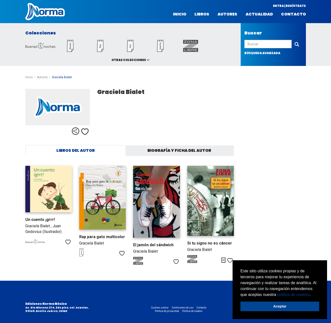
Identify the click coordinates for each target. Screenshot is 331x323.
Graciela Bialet (91, 243)
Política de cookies (192, 311)
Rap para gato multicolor (102, 236)
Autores (227, 14)
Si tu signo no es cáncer (209, 243)
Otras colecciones (128, 60)
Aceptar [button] (279, 306)
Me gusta (85, 131)
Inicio (179, 14)
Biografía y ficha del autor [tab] (179, 150)
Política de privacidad (167, 311)
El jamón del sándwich (153, 245)
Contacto (293, 14)
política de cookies (293, 294)
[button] (312, 295)
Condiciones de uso (182, 307)
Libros (201, 14)
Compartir (75, 131)
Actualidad (259, 14)
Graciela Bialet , (39, 226)
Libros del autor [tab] (75, 150)
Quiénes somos (160, 307)
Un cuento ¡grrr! (40, 219)
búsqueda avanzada (262, 53)
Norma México (45, 11)
